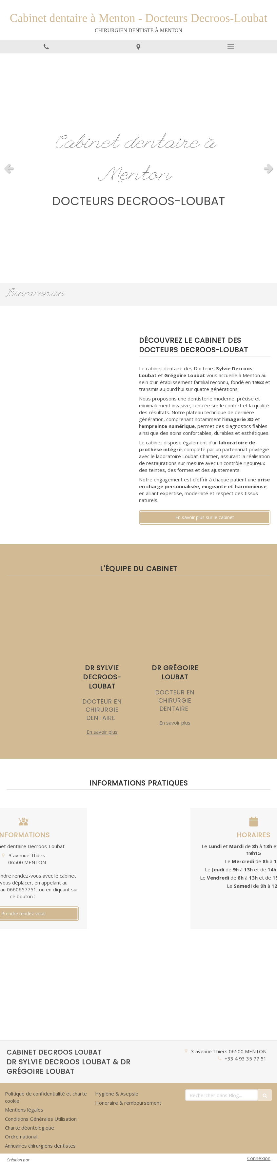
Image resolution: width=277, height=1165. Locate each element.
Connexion (258, 1158)
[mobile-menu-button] (231, 46)
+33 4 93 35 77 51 (246, 1058)
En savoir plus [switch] (102, 731)
